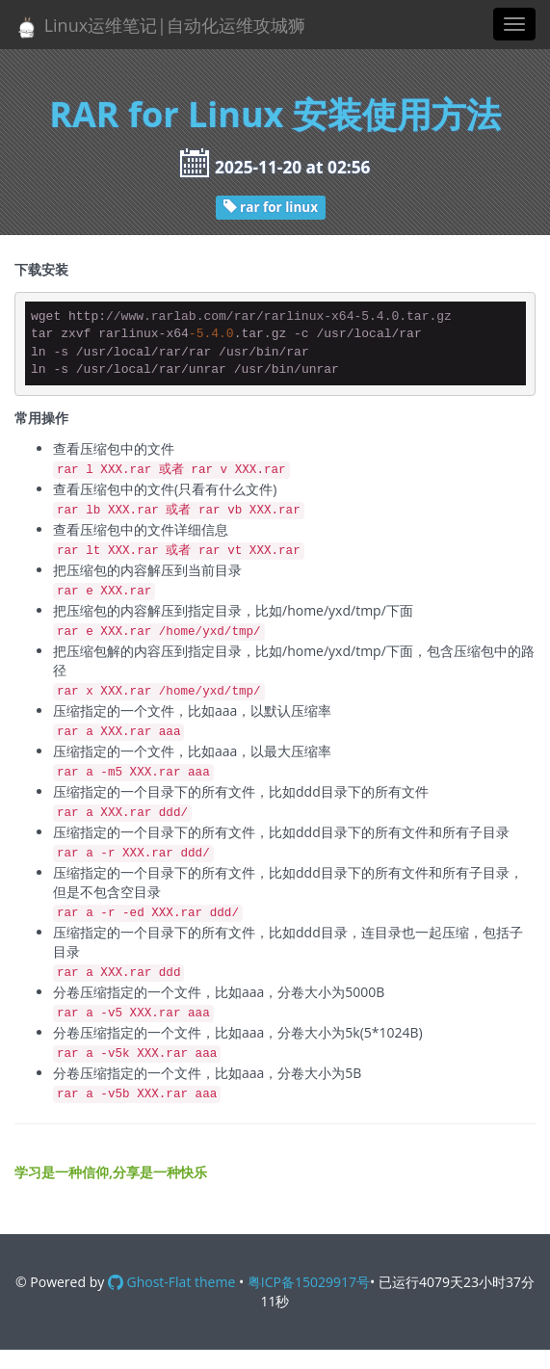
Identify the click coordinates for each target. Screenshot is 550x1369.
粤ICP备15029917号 (309, 1282)
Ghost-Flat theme (171, 1282)
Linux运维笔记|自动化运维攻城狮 (159, 26)
